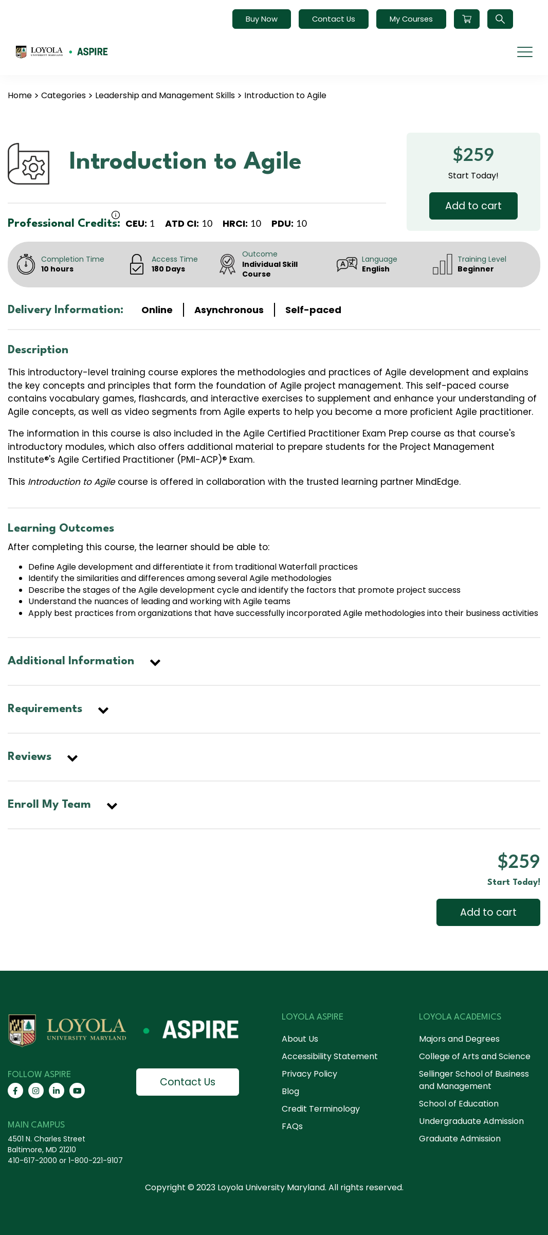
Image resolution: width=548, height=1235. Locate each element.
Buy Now (262, 19)
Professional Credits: (64, 223)
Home (20, 95)
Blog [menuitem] (290, 1091)
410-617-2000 (32, 1160)
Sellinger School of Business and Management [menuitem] (474, 1080)
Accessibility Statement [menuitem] (330, 1056)
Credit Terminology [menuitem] (321, 1109)
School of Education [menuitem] (459, 1104)
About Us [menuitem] (300, 1039)
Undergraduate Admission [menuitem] (471, 1121)
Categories (63, 95)
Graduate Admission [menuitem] (460, 1139)
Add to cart (473, 206)
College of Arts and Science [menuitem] (475, 1056)
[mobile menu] (525, 52)
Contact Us (333, 19)
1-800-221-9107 (95, 1160)
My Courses (411, 19)
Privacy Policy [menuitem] (309, 1074)
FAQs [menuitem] (292, 1126)
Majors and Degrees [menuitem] (459, 1039)
